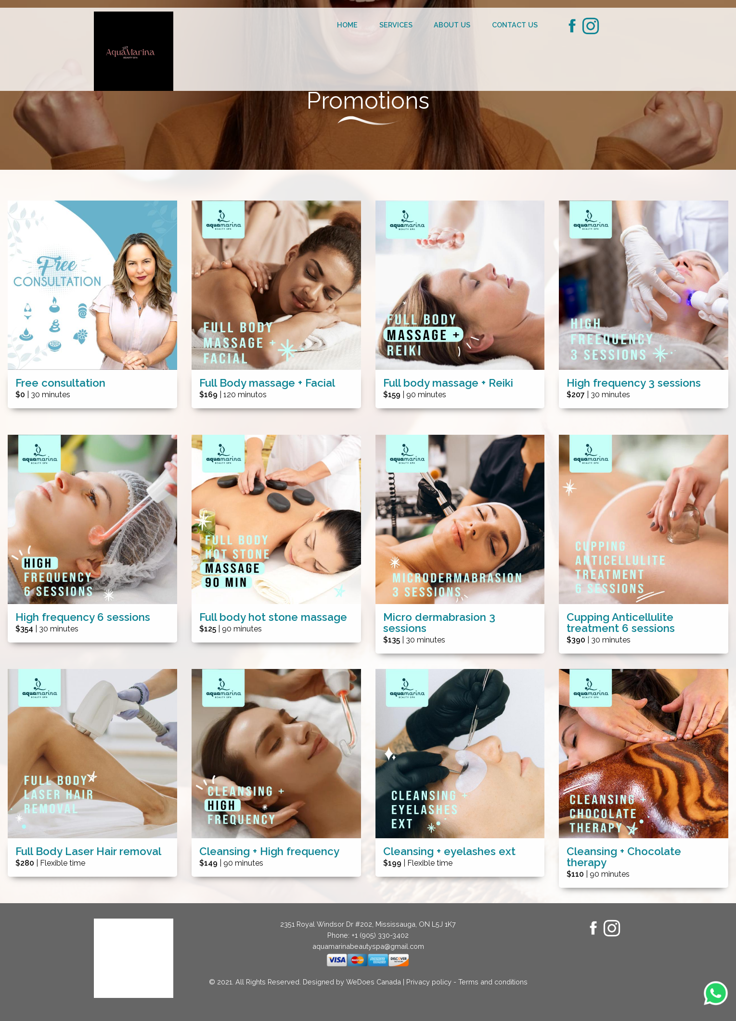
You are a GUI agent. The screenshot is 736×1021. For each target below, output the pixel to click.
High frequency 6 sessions (82, 617)
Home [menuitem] (347, 25)
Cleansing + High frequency (269, 851)
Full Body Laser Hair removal (88, 851)
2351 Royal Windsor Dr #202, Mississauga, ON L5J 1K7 (368, 924)
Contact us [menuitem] (515, 25)
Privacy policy (429, 982)
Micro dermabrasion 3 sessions (439, 623)
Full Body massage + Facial (267, 383)
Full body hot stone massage (273, 617)
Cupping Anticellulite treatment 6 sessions (621, 623)
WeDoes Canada (373, 982)
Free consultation (60, 383)
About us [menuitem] (452, 25)
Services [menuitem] (396, 25)
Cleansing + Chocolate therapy (624, 857)
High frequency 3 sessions (634, 383)
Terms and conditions (493, 982)
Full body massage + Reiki (448, 383)
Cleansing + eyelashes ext (449, 851)
